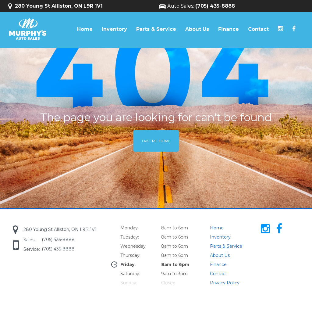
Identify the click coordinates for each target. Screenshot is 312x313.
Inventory (114, 29)
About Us (197, 29)
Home (85, 29)
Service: (31, 249)
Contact (258, 29)
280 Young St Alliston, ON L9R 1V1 (55, 6)
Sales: (29, 240)
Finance (228, 29)
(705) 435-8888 (215, 6)
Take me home (156, 141)
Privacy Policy (224, 283)
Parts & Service (156, 29)
